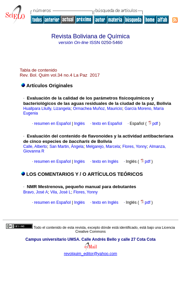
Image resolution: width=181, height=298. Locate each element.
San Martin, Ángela (66, 146)
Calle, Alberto (35, 146)
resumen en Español (52, 123)
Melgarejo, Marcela (103, 146)
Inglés (79, 123)
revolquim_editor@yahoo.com (90, 253)
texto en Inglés (105, 161)
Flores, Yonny (134, 146)
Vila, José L (60, 192)
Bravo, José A (35, 192)
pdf (153, 123)
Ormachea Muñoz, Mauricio (97, 108)
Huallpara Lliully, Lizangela (47, 108)
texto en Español (107, 123)
